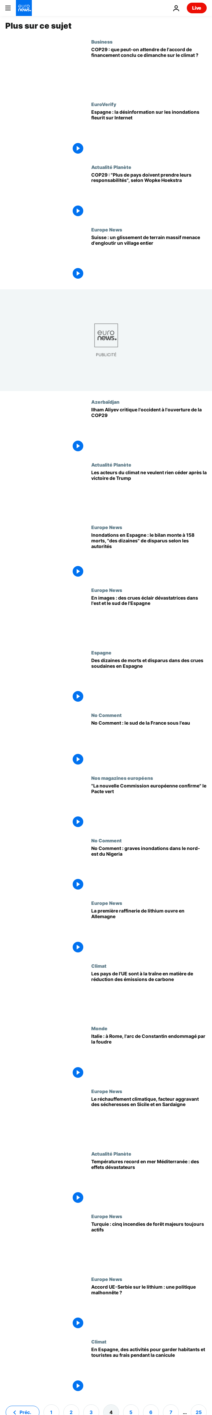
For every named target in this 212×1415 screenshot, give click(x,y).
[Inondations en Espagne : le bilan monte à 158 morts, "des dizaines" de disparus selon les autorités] (149, 555)
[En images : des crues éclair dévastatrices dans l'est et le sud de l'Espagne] (149, 618)
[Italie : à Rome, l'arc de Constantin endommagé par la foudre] (149, 1057)
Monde (99, 1028)
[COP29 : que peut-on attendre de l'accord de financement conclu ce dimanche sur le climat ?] (149, 70)
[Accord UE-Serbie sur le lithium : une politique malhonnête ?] (149, 1307)
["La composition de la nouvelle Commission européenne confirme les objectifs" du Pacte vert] (149, 806)
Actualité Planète (111, 167)
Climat (98, 965)
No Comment (106, 715)
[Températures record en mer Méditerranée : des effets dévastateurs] (149, 1182)
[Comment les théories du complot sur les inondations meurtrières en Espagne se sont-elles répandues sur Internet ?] (149, 132)
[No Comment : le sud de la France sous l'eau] (149, 743)
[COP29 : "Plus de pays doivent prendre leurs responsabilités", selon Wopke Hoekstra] (149, 195)
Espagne (101, 652)
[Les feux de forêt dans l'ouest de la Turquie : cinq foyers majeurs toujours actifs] (149, 1244)
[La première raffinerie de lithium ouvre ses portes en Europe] (149, 931)
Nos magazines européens (122, 777)
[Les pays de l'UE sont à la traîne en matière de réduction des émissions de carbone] (149, 994)
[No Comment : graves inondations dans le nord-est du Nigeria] (149, 869)
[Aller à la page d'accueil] (24, 8)
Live (196, 8)
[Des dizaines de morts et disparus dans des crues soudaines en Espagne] (149, 681)
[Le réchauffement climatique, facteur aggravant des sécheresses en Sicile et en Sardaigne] (149, 1119)
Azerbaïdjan (105, 401)
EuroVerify (103, 104)
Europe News (106, 229)
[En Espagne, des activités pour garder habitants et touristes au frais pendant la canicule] (149, 1370)
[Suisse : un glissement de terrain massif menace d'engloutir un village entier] (149, 258)
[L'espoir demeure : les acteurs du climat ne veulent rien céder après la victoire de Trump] (149, 493)
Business (101, 41)
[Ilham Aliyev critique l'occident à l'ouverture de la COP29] (149, 430)
